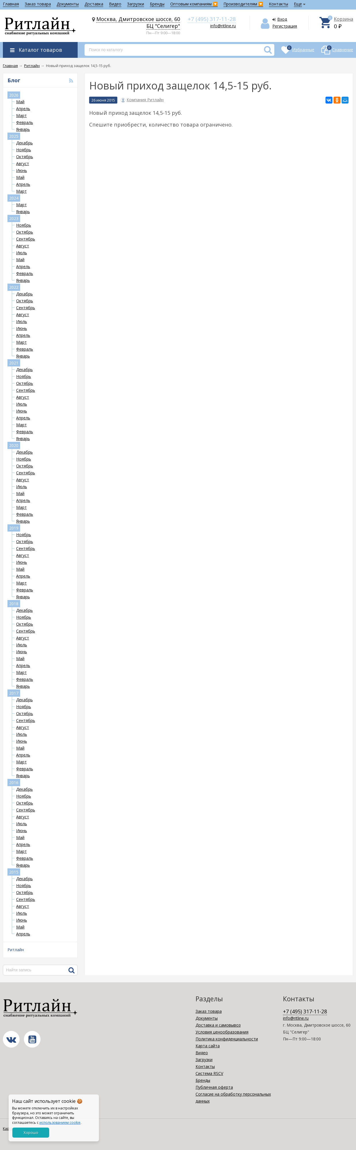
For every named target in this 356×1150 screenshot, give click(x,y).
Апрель (23, 108)
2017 (13, 693)
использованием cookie (60, 1122)
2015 (13, 872)
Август (22, 163)
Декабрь (24, 143)
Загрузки (135, 4)
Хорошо (31, 1132)
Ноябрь (23, 149)
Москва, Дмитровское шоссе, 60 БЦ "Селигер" (138, 22)
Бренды (157, 4)
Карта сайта (208, 1045)
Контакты (278, 4)
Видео (115, 4)
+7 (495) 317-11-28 (212, 19)
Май (20, 101)
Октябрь (24, 156)
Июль (21, 252)
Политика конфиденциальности (227, 1039)
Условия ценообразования (222, 1032)
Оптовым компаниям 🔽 (194, 4)
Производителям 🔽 (243, 4)
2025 (13, 136)
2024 (13, 198)
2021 (13, 363)
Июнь (21, 170)
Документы (68, 4)
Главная (11, 4)
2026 (13, 95)
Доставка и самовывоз (218, 1025)
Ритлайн (15, 949)
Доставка (94, 4)
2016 (13, 782)
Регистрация (284, 26)
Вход (282, 19)
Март (21, 115)
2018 (13, 603)
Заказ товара (38, 4)
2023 (13, 218)
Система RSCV (209, 1073)
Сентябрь (25, 239)
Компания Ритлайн (145, 99)
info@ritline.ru (223, 25)
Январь (23, 129)
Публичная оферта (214, 1087)
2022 (13, 287)
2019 (13, 528)
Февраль (24, 122)
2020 (13, 445)
